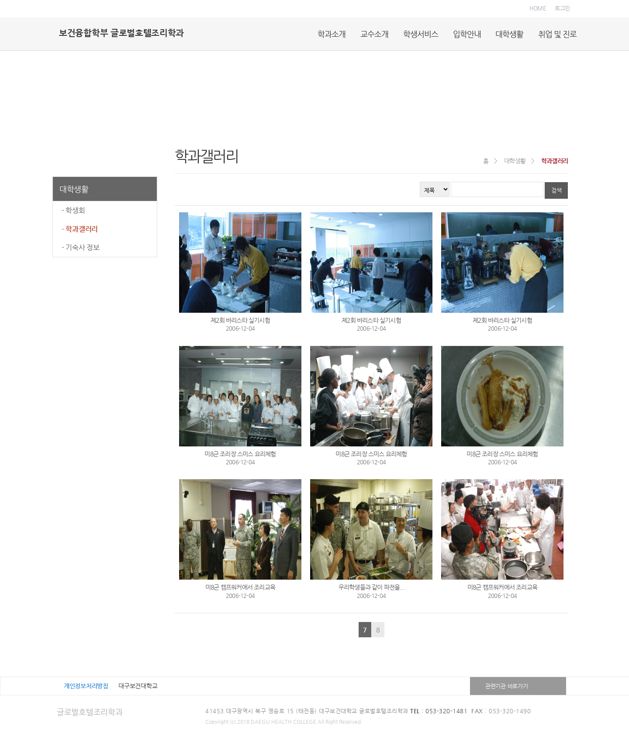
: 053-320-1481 (438, 711)
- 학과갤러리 (80, 229)
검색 (556, 190)
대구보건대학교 (137, 685)
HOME (537, 8)
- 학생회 (73, 210)
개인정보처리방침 (86, 685)
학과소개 (332, 33)
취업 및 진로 (557, 33)
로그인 (562, 8)
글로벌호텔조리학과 (89, 711)
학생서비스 (420, 33)
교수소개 (374, 33)
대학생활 (509, 33)
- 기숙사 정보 (81, 247)
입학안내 (467, 33)
